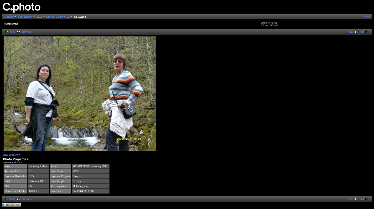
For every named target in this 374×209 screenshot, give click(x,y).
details (18, 162)
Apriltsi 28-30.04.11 (58, 16)
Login (366, 16)
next (350, 31)
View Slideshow (12, 155)
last (362, 31)
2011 (39, 16)
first (12, 31)
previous (27, 31)
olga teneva (25, 16)
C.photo (9, 16)
